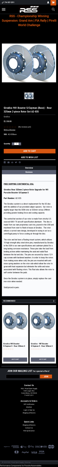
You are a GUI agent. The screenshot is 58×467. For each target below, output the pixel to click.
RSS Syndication (29, 431)
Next (54, 301)
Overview (29, 168)
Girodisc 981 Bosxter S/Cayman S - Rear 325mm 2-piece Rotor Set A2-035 (14, 346)
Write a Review (9, 130)
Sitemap (27, 462)
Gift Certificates (29, 404)
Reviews (29, 172)
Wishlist (29, 407)
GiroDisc (6, 339)
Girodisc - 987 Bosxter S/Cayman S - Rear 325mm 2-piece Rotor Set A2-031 (42, 346)
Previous (51, 301)
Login (25, 410)
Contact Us (29, 428)
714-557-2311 (8, 2)
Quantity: (7, 144)
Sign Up (31, 410)
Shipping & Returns (29, 413)
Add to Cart (15, 359)
